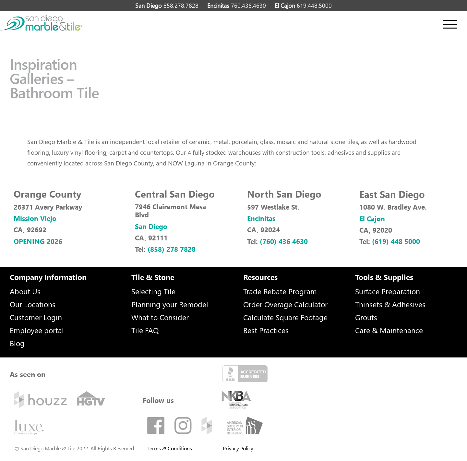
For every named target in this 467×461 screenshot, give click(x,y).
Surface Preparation (387, 291)
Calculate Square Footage (285, 317)
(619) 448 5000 (396, 241)
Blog (17, 343)
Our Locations (32, 304)
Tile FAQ (145, 330)
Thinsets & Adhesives (390, 304)
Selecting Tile (153, 291)
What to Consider (160, 317)
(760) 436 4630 (284, 241)
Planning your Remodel (169, 304)
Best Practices (266, 330)
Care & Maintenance (389, 330)
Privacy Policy (238, 448)
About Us (25, 291)
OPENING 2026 (38, 241)
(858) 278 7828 (172, 249)
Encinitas (261, 218)
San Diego (151, 226)
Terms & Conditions (170, 448)
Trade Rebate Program (280, 291)
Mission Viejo (35, 218)
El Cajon (372, 218)
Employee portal (37, 330)
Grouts (366, 317)
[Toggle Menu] (450, 24)
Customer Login (36, 317)
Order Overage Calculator (285, 304)
